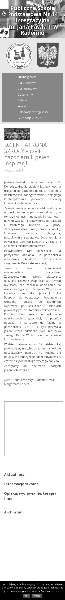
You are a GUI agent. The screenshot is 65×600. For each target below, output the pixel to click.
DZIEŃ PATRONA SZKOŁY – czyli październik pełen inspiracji (27, 154)
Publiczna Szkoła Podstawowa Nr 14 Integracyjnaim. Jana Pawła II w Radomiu (32, 20)
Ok (26, 596)
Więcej (36, 596)
